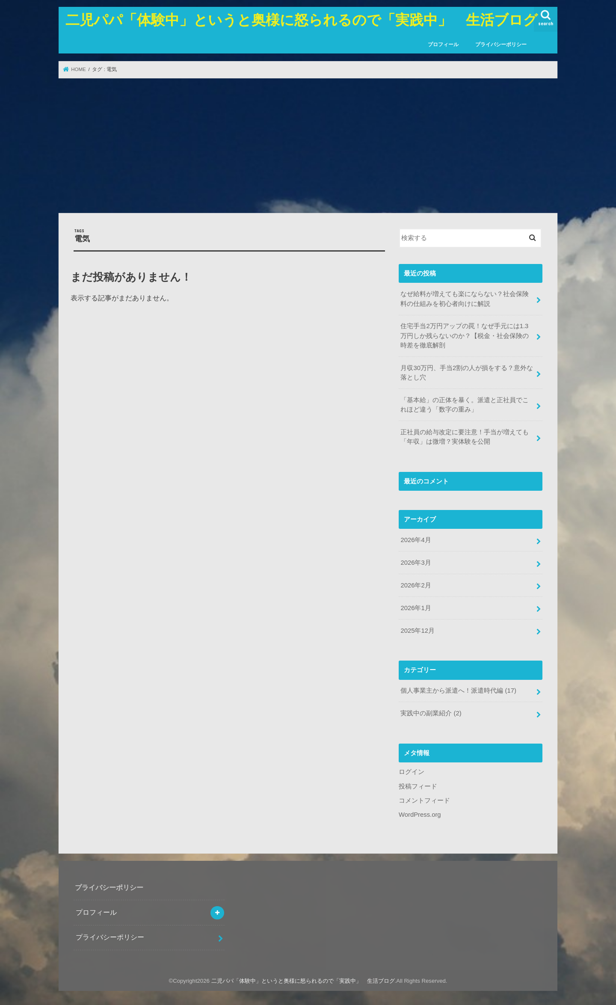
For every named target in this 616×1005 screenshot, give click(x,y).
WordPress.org (420, 814)
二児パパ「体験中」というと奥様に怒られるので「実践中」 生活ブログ (301, 19)
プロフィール (443, 44)
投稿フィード (418, 786)
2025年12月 (417, 630)
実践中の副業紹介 (430, 713)
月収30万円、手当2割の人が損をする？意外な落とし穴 (466, 373)
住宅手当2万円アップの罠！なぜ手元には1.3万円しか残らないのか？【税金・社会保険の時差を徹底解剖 (464, 335)
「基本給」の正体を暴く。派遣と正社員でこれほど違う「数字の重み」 (464, 405)
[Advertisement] (308, 145)
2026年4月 (415, 540)
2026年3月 (415, 562)
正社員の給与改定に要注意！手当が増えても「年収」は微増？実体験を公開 (464, 437)
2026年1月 (415, 608)
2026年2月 (415, 585)
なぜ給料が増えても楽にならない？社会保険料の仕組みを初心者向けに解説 (464, 299)
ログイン (411, 771)
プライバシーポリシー (501, 44)
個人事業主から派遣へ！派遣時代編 (458, 690)
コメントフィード (424, 800)
